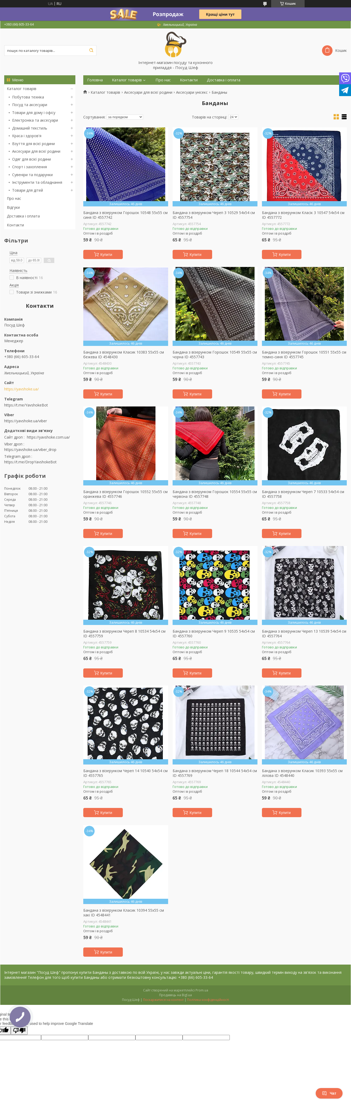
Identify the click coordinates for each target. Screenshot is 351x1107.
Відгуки (13, 207)
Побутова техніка (28, 97)
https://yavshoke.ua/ (21, 389)
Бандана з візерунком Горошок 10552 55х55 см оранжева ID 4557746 (125, 494)
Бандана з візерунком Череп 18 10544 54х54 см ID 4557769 (215, 773)
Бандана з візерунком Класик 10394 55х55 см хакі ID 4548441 (123, 912)
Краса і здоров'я (26, 135)
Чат (329, 1093)
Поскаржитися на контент (163, 999)
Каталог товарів (21, 88)
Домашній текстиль (29, 128)
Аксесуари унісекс (192, 92)
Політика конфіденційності (208, 999)
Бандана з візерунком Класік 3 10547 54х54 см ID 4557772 (303, 215)
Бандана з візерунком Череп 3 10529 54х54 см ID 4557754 (214, 215)
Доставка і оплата (23, 216)
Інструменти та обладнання (37, 182)
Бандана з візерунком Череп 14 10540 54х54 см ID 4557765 (125, 773)
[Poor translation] (19, 1030)
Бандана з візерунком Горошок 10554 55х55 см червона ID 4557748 (215, 494)
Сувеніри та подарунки (32, 174)
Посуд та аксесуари (29, 104)
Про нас (14, 198)
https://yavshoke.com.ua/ (48, 437)
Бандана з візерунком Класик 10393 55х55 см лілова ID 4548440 (302, 773)
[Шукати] (91, 50)
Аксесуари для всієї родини (36, 151)
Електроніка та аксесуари (35, 120)
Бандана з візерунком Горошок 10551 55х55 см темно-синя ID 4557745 (304, 354)
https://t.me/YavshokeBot (26, 405)
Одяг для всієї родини (31, 159)
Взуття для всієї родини (33, 143)
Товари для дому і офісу (33, 112)
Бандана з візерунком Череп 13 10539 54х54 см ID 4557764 (304, 633)
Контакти (15, 224)
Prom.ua (202, 990)
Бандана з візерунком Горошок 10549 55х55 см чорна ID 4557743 (215, 354)
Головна (95, 80)
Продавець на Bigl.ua (175, 995)
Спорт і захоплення (29, 166)
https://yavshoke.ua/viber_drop (30, 449)
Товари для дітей (27, 190)
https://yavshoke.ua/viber (25, 420)
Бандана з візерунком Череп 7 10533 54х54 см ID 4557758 (303, 494)
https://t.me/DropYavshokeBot (30, 461)
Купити (106, 254)
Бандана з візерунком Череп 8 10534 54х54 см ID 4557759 (124, 633)
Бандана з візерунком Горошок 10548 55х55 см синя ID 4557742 (125, 215)
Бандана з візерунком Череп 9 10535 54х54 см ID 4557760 (214, 633)
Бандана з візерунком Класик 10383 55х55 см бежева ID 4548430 (123, 354)
